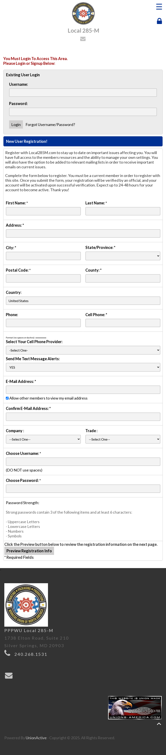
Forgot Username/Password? (50, 124)
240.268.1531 (30, 654)
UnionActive (36, 737)
